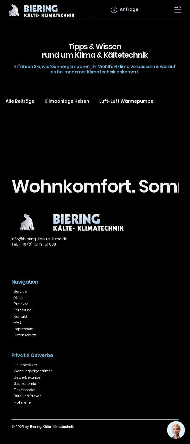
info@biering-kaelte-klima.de (39, 239)
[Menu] (178, 10)
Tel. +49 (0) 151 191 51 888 (33, 244)
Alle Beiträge (20, 101)
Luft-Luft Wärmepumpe (126, 101)
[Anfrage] (124, 9)
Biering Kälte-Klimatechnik (52, 426)
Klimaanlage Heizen (67, 101)
